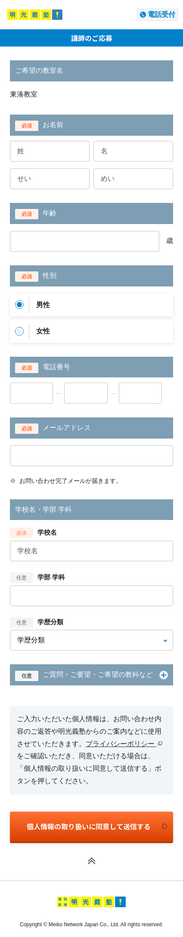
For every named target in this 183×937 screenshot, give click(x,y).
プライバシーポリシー (124, 743)
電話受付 (161, 14)
